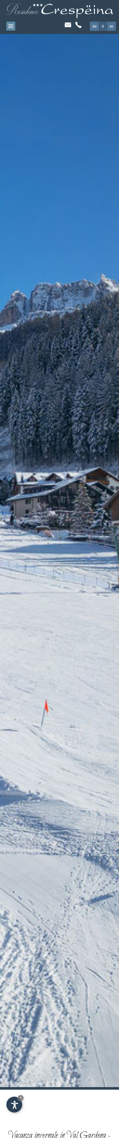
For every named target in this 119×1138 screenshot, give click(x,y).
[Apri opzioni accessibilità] (14, 1105)
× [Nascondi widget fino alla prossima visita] (20, 1097)
